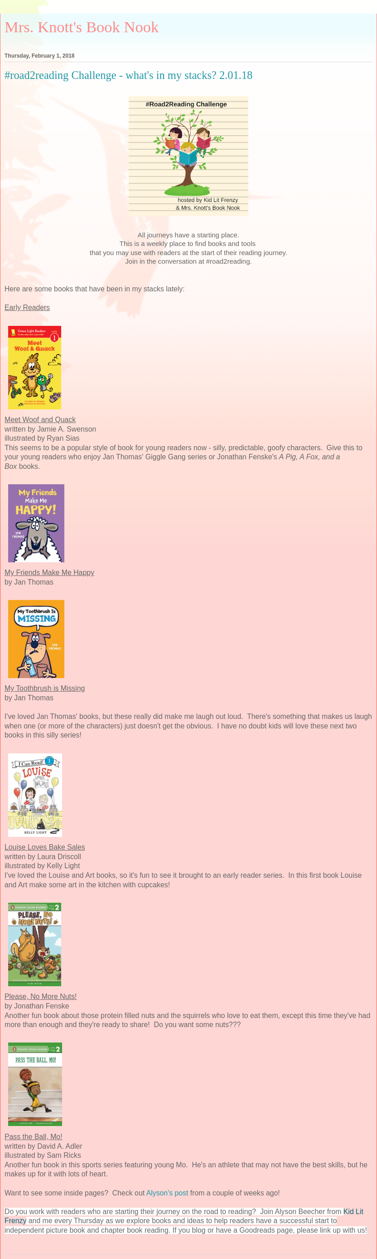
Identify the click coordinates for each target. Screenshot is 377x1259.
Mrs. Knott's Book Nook (82, 26)
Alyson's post (167, 1193)
